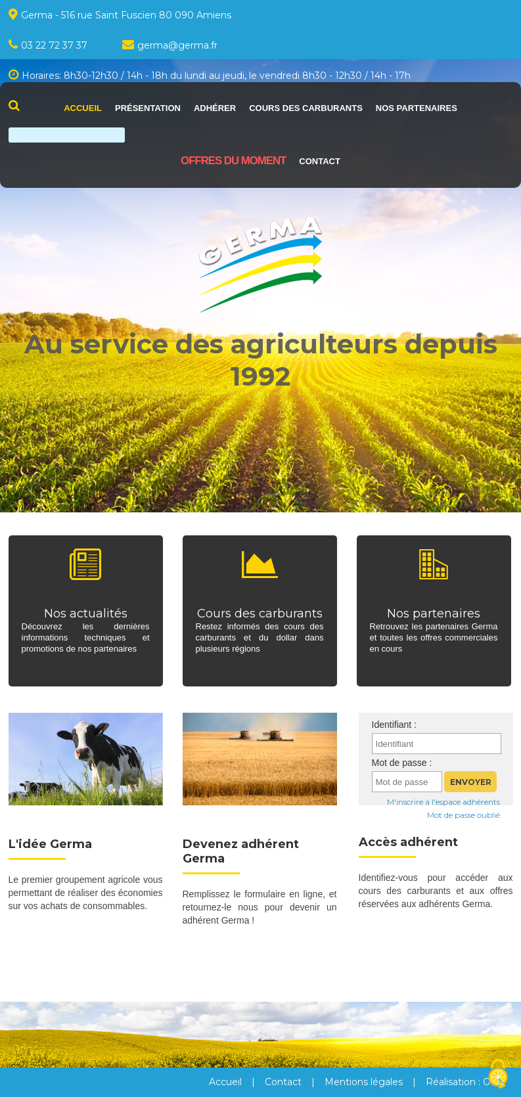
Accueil (83, 108)
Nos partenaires (416, 108)
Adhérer (215, 108)
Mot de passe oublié (463, 815)
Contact (319, 161)
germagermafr (169, 45)
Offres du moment (233, 160)
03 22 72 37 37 (48, 45)
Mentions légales (364, 1082)
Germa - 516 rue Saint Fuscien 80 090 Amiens (120, 15)
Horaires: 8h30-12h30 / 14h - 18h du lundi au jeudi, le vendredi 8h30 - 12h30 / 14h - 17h (210, 75)
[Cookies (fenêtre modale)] (498, 1074)
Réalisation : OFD (465, 1082)
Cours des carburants (306, 108)
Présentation (148, 108)
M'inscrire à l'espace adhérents (443, 802)
